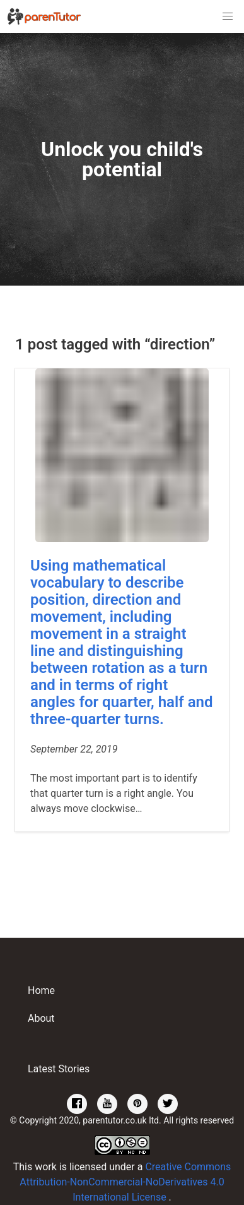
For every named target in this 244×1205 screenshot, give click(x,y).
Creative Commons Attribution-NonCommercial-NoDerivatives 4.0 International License (125, 1182)
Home (41, 990)
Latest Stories (59, 1069)
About (41, 1018)
